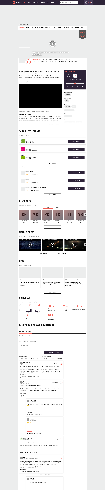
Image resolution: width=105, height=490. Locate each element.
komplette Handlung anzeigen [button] (52, 125)
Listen (71, 27)
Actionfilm (68, 106)
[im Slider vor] (85, 214)
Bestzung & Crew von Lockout (27, 205)
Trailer (34, 27)
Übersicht (22, 27)
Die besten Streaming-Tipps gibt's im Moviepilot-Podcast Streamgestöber (58, 61)
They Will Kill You (71, 423)
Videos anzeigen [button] (43, 253)
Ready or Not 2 (70, 428)
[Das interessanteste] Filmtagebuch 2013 (30, 413)
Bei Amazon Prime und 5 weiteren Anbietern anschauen (55, 59)
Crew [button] (57, 208)
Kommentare (40, 27)
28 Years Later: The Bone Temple (74, 418)
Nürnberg (70, 425)
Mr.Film (27, 415)
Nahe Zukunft (68, 116)
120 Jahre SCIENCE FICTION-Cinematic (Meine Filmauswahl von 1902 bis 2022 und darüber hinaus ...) (32, 426)
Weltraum (68, 122)
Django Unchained (48, 423)
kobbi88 (28, 408)
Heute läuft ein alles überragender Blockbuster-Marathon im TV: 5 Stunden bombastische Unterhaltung (29, 457)
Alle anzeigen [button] (52, 163)
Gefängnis (79, 122)
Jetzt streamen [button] (76, 141)
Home (20, 24)
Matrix (46, 416)
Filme (24, 24)
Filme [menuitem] (28, 2)
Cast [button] (48, 208)
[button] (67, 87)
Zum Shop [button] (76, 172)
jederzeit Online (24, 135)
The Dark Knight (48, 406)
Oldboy (46, 420)
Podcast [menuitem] (43, 2)
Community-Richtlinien (35, 336)
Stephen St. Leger (49, 71)
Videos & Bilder (26, 232)
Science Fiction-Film (69, 110)
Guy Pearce (28, 73)
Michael (69, 408)
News (67, 27)
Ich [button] (37, 351)
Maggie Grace (37, 73)
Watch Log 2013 (29, 418)
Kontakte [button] (27, 351)
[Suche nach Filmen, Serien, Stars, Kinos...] (69, 2)
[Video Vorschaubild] (30, 245)
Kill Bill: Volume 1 (48, 425)
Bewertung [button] (60, 351)
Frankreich (68, 94)
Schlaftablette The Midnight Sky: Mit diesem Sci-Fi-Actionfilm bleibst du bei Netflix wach (74, 283)
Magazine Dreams (52, 475)
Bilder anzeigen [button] (62, 253)
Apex (68, 406)
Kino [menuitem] (48, 2)
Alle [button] (22, 351)
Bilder (54, 27)
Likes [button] (53, 351)
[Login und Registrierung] (81, 2)
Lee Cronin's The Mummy (72, 420)
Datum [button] (45, 351)
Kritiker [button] (32, 351)
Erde (73, 122)
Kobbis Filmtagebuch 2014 (31, 406)
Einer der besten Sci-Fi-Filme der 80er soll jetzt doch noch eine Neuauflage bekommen (29, 283)
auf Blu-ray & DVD (24, 167)
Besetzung (48, 27)
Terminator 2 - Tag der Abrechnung (52, 418)
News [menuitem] (37, 2)
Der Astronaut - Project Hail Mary (74, 411)
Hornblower (29, 420)
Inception (47, 408)
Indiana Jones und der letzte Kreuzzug (52, 428)
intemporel (28, 427)
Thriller (73, 106)
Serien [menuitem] (33, 2)
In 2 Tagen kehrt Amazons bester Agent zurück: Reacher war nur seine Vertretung (52, 457)
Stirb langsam (48, 411)
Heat (46, 413)
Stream (28, 27)
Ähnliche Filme (79, 27)
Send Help (70, 413)
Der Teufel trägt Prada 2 (73, 416)
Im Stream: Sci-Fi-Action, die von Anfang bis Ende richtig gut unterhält (52, 283)
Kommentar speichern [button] (53, 345)
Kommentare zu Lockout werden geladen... (31, 341)
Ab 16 (67, 100)
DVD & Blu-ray (61, 27)
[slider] (75, 83)
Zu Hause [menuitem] (53, 2)
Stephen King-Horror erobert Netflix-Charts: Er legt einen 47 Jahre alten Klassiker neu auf (73, 457)
